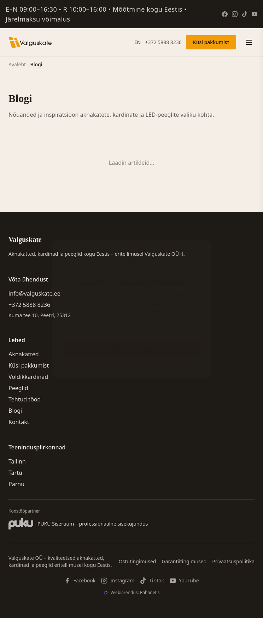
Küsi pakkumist (211, 42)
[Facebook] (225, 14)
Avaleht (17, 64)
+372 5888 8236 (163, 42)
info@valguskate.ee (34, 293)
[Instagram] (235, 14)
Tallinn (17, 461)
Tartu (15, 473)
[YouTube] (254, 14)
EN (137, 42)
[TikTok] (244, 14)
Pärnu (16, 484)
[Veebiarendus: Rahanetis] (131, 592)
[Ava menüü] (248, 42)
